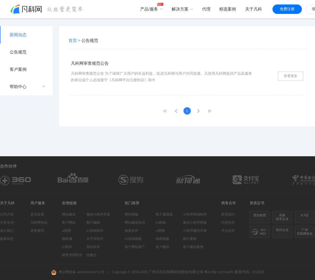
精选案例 (227, 9)
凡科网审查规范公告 (90, 63)
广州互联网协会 (305, 231)
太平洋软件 (94, 239)
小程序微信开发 (195, 231)
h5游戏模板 (133, 239)
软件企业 (282, 230)
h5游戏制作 (94, 231)
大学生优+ (7, 222)
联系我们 (228, 214)
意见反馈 (37, 214)
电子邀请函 (164, 214)
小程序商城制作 (195, 214)
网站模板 (131, 214)
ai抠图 (66, 231)
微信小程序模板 (195, 222)
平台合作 (228, 231)
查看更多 (290, 76)
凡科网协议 (39, 222)
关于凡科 (253, 9)
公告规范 (18, 52)
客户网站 (69, 222)
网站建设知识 (135, 222)
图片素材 (190, 239)
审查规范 (37, 231)
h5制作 (67, 247)
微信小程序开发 (98, 214)
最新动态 (7, 239)
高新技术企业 (282, 217)
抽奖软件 (131, 231)
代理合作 (228, 222)
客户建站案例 (193, 247)
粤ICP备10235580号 (218, 272)
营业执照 (259, 215)
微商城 (67, 239)
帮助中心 (27, 86)
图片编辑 (93, 222)
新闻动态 (18, 35)
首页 (73, 40)
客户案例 (18, 69)
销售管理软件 (72, 255)
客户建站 (162, 247)
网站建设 (69, 214)
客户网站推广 (135, 247)
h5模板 (161, 222)
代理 (206, 9)
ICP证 (305, 215)
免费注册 (287, 9)
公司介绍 (7, 214)
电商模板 (162, 239)
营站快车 (93, 247)
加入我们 (7, 231)
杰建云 (91, 255)
